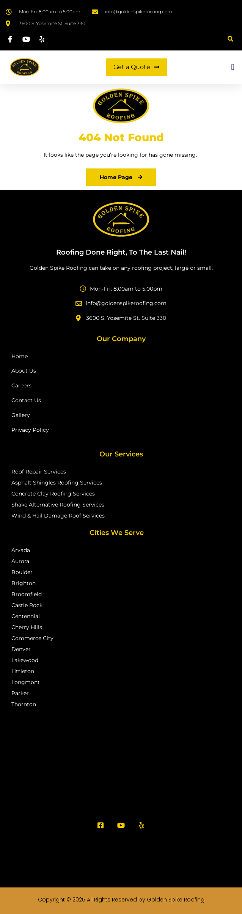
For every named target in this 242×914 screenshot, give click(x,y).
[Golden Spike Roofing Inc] (121, 763)
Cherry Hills (26, 627)
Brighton (23, 583)
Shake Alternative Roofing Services (57, 504)
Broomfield (26, 594)
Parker (20, 693)
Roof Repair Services (38, 471)
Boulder (22, 572)
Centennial (25, 616)
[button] (230, 39)
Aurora (20, 561)
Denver (21, 649)
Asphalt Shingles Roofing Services (56, 482)
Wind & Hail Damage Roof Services (58, 515)
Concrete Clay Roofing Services (53, 493)
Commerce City (32, 638)
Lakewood (24, 660)
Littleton (22, 671)
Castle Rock (26, 605)
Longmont (25, 682)
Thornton (23, 704)
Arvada (20, 550)
